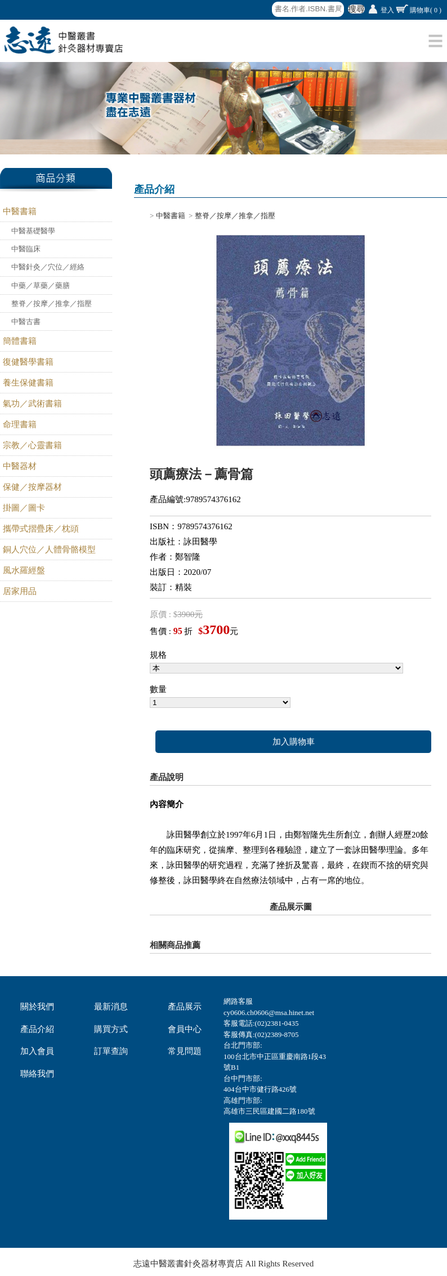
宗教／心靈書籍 (32, 445)
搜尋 (356, 9)
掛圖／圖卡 (24, 507)
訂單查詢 (111, 1051)
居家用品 (20, 591)
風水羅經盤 (24, 570)
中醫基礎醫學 (33, 231)
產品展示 (185, 1006)
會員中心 (185, 1029)
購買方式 (111, 1029)
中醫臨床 (26, 249)
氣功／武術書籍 (32, 403)
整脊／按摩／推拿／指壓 (51, 303)
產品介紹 (37, 1029)
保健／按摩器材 (32, 486)
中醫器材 (20, 466)
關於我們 (37, 1006)
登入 (387, 10)
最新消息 (111, 1006)
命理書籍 (20, 424)
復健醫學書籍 (28, 361)
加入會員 (37, 1051)
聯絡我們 (37, 1073)
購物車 (425, 10)
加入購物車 (293, 741)
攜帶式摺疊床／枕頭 (41, 528)
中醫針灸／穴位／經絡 (47, 267)
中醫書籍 (20, 211)
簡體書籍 (20, 340)
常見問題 (185, 1051)
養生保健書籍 (28, 382)
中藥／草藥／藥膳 (40, 285)
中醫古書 (26, 321)
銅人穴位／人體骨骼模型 (49, 549)
